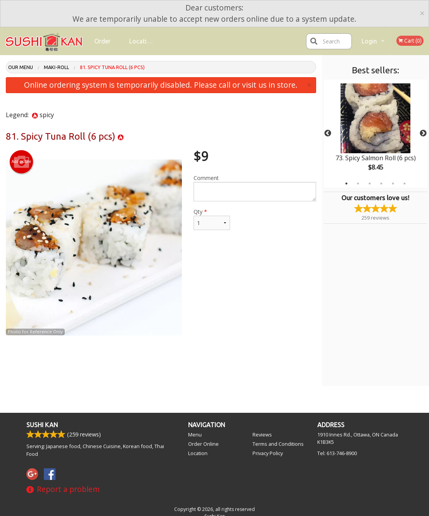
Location (141, 41)
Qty (212, 219)
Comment (255, 187)
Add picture (21, 161)
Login (369, 41)
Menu (195, 434)
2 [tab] (358, 183)
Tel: (337, 453)
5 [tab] (393, 183)
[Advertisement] (161, 360)
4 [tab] (381, 183)
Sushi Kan (42, 424)
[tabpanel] (376, 133)
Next (423, 133)
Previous (328, 133)
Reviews (262, 434)
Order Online (103, 46)
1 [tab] (346, 183)
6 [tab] (404, 183)
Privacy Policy (268, 453)
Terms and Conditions (278, 443)
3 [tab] (370, 183)
